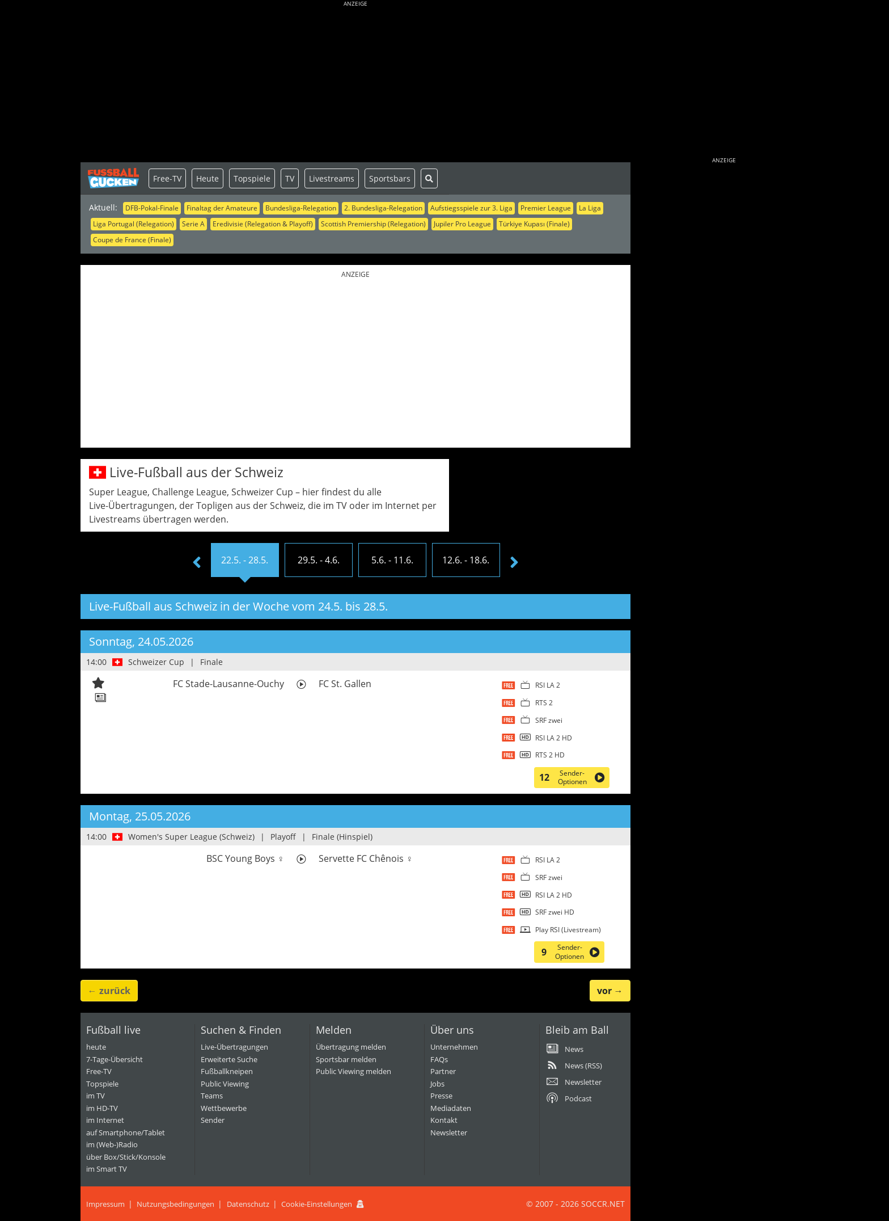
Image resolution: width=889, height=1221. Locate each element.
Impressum (105, 1204)
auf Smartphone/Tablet (125, 1132)
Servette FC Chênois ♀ (366, 858)
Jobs (437, 1084)
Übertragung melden (351, 1047)
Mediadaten (450, 1108)
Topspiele (252, 178)
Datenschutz (248, 1204)
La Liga (590, 208)
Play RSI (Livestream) (568, 929)
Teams (212, 1096)
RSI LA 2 (547, 685)
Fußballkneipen (227, 1071)
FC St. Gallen (345, 683)
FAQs (439, 1059)
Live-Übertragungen (234, 1047)
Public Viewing (225, 1084)
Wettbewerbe (224, 1108)
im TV (95, 1096)
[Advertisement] (355, 82)
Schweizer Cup (156, 661)
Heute (207, 178)
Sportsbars (389, 178)
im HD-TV (102, 1108)
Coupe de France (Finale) (132, 240)
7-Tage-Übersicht (114, 1059)
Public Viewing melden (353, 1071)
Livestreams (331, 178)
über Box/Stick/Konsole (126, 1157)
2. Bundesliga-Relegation (383, 208)
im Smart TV (106, 1169)
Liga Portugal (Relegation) (133, 224)
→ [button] (610, 990)
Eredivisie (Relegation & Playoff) (263, 224)
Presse (441, 1096)
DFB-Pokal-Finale (152, 208)
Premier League (545, 208)
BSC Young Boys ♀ (245, 858)
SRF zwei (548, 720)
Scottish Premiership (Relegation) (373, 224)
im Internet (105, 1120)
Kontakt (444, 1120)
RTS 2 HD (550, 755)
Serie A (193, 224)
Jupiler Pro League (462, 224)
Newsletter (448, 1132)
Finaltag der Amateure (222, 208)
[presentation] (197, 563)
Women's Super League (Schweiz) (191, 836)
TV (289, 178)
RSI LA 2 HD (553, 738)
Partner (443, 1071)
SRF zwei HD (554, 912)
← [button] (109, 990)
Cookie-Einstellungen (316, 1204)
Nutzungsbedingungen (175, 1204)
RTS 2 (544, 703)
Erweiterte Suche (229, 1059)
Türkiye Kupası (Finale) (534, 224)
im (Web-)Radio (112, 1144)
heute (96, 1047)
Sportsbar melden (346, 1059)
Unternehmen (454, 1047)
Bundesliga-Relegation (300, 208)
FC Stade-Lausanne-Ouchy (228, 683)
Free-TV (167, 178)
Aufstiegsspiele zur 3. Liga (471, 208)
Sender (213, 1120)
